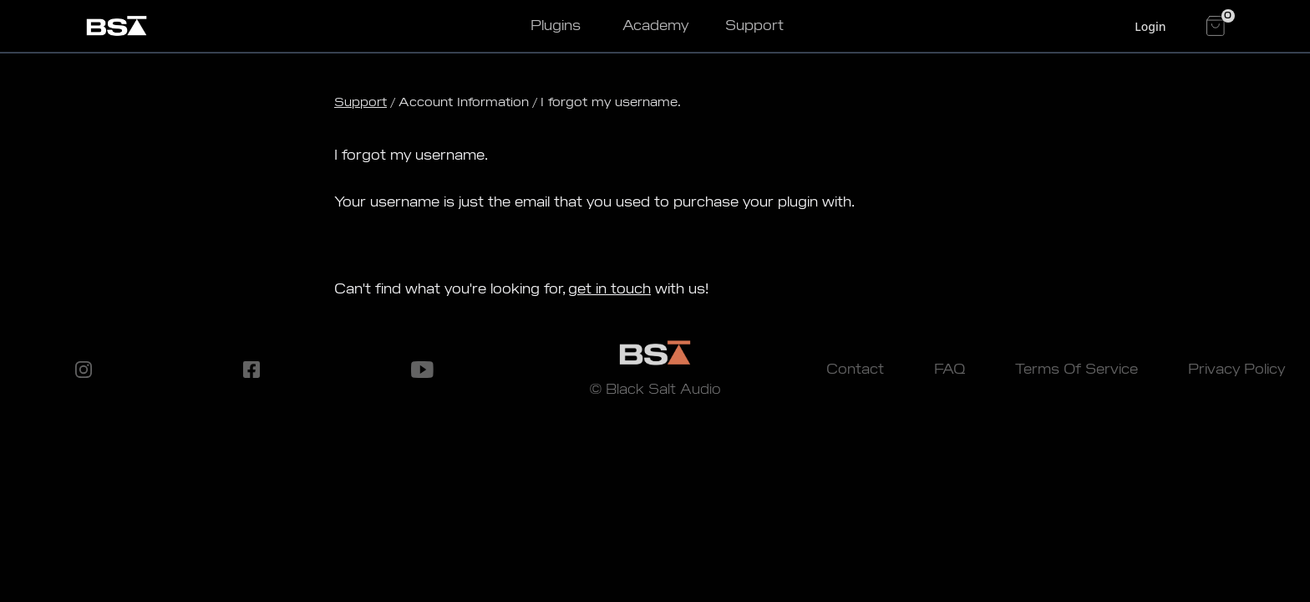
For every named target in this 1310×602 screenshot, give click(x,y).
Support (754, 25)
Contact (855, 369)
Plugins (556, 25)
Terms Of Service (1076, 369)
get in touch (609, 289)
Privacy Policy (1236, 369)
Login (1150, 26)
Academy (655, 25)
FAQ (949, 369)
